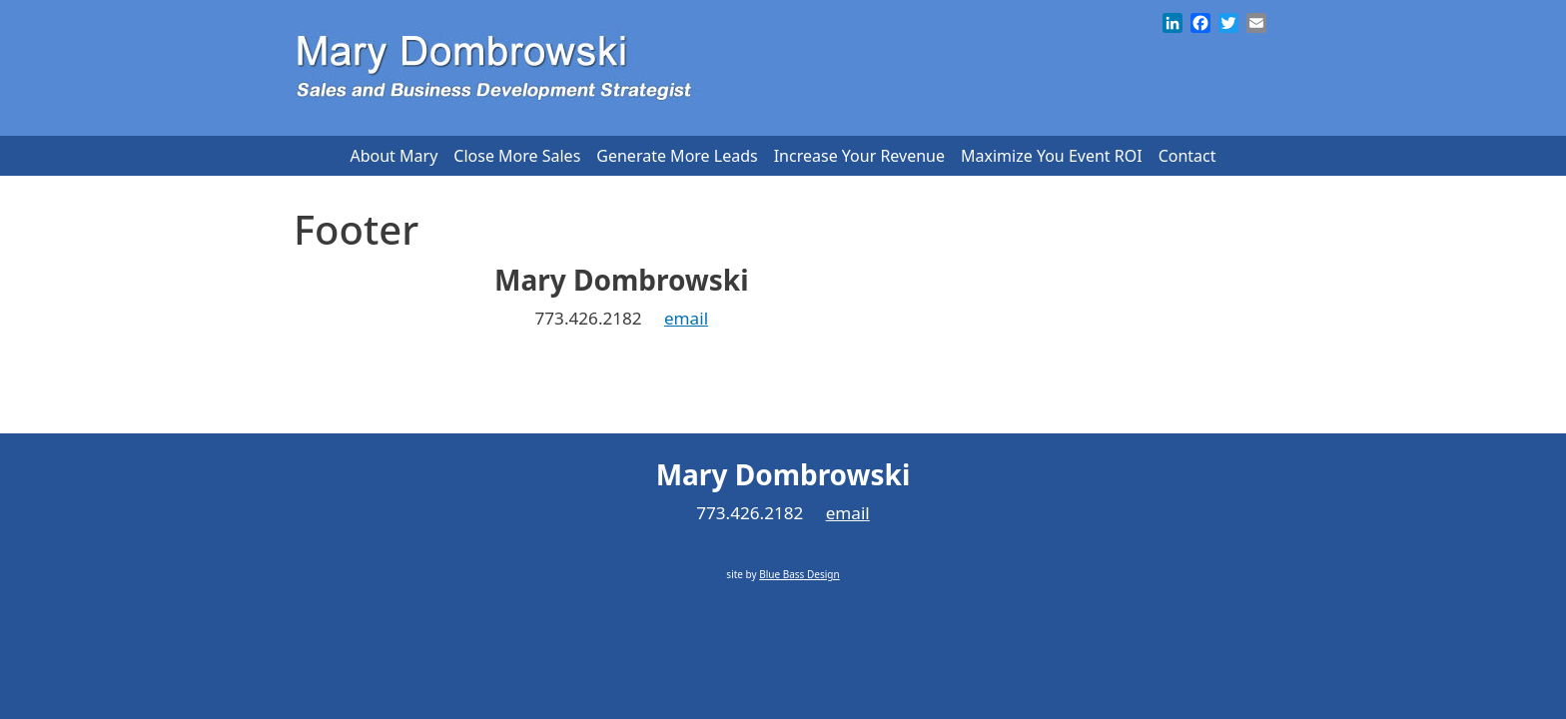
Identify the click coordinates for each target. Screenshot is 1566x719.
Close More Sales (516, 156)
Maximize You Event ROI (1052, 156)
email (686, 318)
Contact (1187, 156)
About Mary (393, 156)
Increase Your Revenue (859, 156)
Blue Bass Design (638, 379)
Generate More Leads (676, 156)
